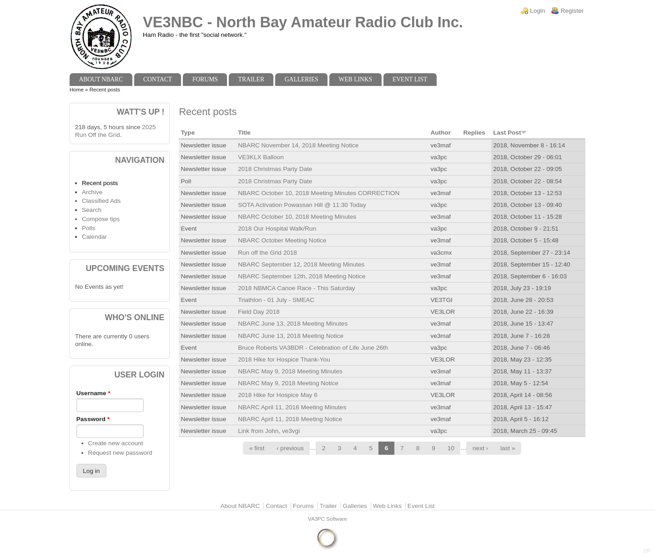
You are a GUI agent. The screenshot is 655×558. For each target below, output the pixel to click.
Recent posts (100, 183)
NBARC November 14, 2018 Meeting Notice (298, 145)
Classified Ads (101, 200)
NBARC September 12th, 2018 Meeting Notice (301, 276)
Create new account (115, 443)
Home (77, 89)
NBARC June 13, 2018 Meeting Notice (290, 335)
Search (91, 209)
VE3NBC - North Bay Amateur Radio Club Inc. (303, 22)
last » (507, 448)
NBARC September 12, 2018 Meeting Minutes (301, 264)
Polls (88, 228)
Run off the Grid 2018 (267, 252)
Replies (474, 132)
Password (93, 419)
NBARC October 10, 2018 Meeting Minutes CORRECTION (318, 193)
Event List (410, 79)
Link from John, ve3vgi (269, 430)
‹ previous (290, 448)
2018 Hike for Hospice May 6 (277, 395)
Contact (157, 79)
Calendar (94, 236)
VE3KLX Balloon (261, 157)
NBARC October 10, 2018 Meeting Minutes (297, 216)
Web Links (356, 79)
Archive (92, 192)
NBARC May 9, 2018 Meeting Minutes (290, 371)
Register (572, 10)
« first (256, 448)
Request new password (120, 452)
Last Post (510, 132)
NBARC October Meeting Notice (282, 240)
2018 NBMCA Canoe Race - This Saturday (296, 288)
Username (93, 393)
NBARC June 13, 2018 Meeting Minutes (293, 323)
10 (451, 448)
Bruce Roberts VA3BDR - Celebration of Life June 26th (313, 347)
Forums (205, 79)
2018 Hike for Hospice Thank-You (284, 359)
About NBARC (101, 79)
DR (647, 550)
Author (440, 132)
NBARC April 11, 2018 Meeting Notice (290, 419)
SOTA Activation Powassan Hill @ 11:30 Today (302, 204)
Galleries (301, 79)
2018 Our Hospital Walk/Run (277, 228)
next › (480, 448)
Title (244, 132)
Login (537, 10)
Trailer (251, 79)
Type (188, 132)
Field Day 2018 (258, 311)
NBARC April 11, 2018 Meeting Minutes (292, 407)
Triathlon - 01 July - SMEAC (276, 300)
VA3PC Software (327, 519)
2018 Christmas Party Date (275, 169)
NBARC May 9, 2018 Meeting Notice (288, 383)
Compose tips (101, 219)
